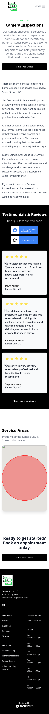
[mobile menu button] (44, 6)
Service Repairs (8, 661)
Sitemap (6, 636)
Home (5, 620)
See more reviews (24, 401)
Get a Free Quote (24, 66)
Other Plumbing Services (9, 668)
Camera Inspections (10, 655)
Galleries (6, 625)
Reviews (6, 631)
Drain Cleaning (8, 650)
